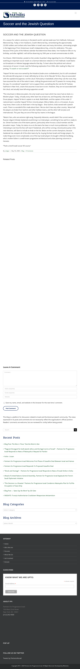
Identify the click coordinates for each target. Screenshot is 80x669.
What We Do (8, 555)
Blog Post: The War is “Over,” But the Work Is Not (21, 444)
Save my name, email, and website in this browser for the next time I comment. (34, 403)
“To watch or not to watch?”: (19, 69)
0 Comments (29, 151)
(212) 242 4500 (52, 1)
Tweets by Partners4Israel (12, 658)
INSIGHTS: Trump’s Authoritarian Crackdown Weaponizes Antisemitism (29, 495)
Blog (22, 151)
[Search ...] (38, 429)
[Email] (40, 392)
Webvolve (66, 666)
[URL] (40, 396)
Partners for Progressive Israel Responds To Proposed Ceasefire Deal (28, 466)
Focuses (7, 551)
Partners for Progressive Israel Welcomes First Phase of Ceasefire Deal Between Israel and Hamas (39, 461)
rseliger (7, 151)
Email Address (10, 584)
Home (6, 544)
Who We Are (8, 547)
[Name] (40, 388)
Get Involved (8, 558)
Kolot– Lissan (9, 456)
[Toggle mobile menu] (76, 13)
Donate (6, 562)
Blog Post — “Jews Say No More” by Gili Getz (20, 491)
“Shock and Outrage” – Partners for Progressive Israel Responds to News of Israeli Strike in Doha (38, 471)
